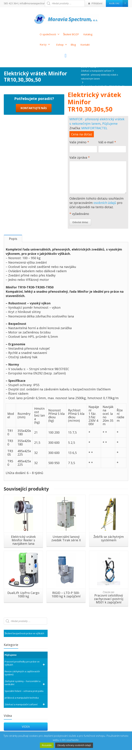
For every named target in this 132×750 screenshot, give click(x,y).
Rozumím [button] (47, 745)
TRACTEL (100, 128)
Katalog (87, 34)
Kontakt (85, 44)
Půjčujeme (110, 123)
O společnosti (49, 34)
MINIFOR (87, 128)
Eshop (61, 44)
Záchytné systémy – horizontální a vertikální (25, 686)
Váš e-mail (112, 147)
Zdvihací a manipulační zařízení (25, 707)
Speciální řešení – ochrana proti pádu (24, 693)
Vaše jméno (83, 147)
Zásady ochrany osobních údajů (74, 745)
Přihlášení (96, 3)
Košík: (118, 3)
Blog (73, 44)
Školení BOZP (71, 34)
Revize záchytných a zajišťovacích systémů (22, 676)
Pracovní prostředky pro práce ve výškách (25, 666)
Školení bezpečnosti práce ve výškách (24, 636)
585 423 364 (10, 3)
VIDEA (26, 729)
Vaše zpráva (97, 175)
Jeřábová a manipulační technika (22, 700)
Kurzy (45, 44)
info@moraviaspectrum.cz (30, 3)
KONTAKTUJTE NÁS (34, 177)
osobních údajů (105, 203)
